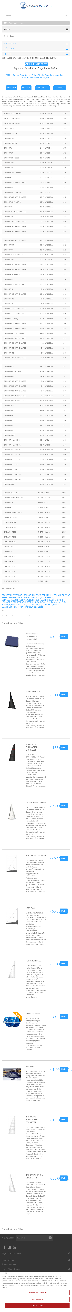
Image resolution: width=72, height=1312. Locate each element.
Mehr (4, 610)
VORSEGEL (26, 88)
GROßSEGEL (11, 88)
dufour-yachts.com (8, 588)
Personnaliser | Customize (37, 1293)
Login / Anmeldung (11, 1269)
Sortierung (6, 615)
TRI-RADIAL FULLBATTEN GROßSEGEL (32, 1119)
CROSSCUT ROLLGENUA (36, 802)
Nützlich (9, 48)
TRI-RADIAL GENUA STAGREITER (34, 1176)
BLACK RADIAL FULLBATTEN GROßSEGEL (32, 747)
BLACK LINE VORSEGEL (36, 691)
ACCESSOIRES (60, 88)
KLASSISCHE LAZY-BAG (36, 855)
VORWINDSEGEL (42, 88)
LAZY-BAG (30, 908)
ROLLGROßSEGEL (33, 960)
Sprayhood (30, 1066)
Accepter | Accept (37, 1306)
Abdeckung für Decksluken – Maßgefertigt (32, 636)
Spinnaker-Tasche (33, 1013)
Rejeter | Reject (37, 1299)
